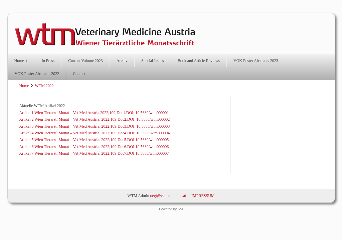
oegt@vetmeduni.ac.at (168, 195)
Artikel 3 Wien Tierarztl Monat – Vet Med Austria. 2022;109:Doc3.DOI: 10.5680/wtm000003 (94, 126)
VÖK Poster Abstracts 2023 (255, 60)
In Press (48, 60)
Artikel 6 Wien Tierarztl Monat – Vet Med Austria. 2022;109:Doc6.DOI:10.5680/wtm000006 (94, 146)
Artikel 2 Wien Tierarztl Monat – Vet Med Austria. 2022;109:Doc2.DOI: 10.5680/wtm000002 (94, 119)
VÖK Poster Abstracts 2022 (37, 73)
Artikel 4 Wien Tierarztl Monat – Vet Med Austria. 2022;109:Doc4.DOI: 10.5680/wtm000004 (94, 133)
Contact (79, 73)
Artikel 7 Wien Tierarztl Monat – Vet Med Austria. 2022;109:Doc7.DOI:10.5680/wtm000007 (94, 153)
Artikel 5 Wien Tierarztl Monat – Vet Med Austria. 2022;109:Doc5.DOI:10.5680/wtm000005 (94, 139)
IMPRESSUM (202, 195)
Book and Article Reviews (199, 60)
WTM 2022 (44, 85)
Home (21, 61)
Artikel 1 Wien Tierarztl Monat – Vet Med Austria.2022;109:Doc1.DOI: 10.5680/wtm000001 (94, 112)
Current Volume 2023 (85, 60)
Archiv (122, 60)
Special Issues (152, 60)
